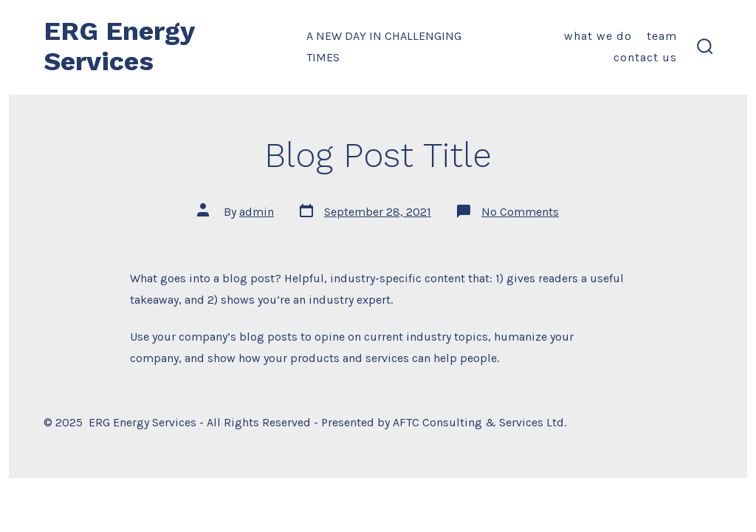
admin (256, 212)
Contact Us (645, 57)
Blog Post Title (378, 155)
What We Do (598, 36)
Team (662, 36)
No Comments (520, 212)
